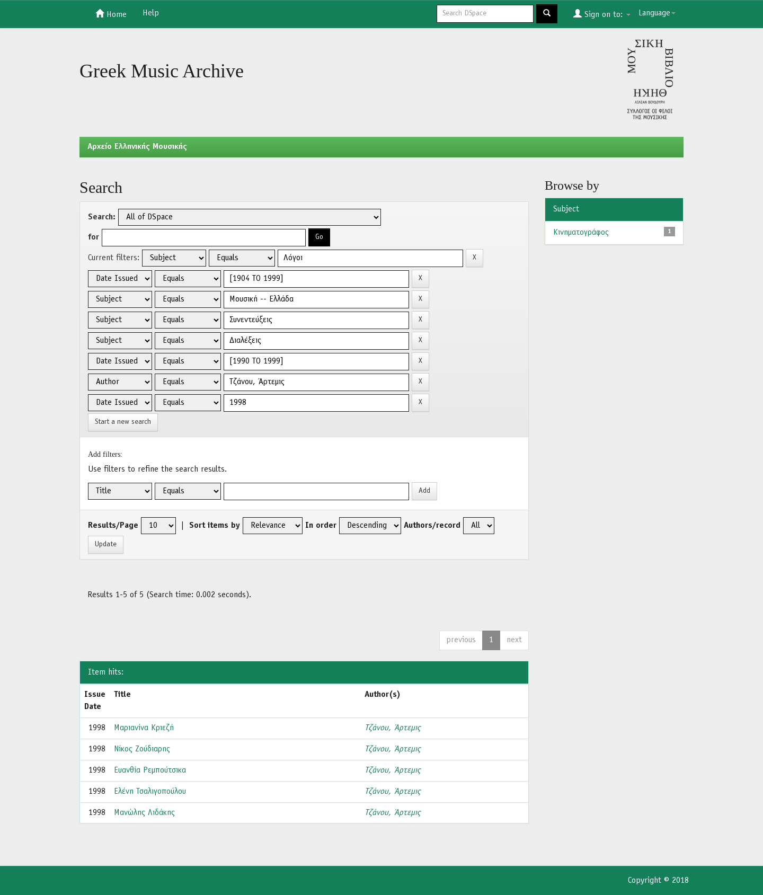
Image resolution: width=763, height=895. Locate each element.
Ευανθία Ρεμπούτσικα (150, 770)
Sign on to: (602, 13)
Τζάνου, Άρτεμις (392, 728)
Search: (102, 217)
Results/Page (113, 525)
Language (657, 13)
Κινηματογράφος (581, 232)
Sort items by (214, 525)
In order (320, 525)
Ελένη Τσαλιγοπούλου (150, 791)
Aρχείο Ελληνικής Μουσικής (137, 147)
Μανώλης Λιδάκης (144, 813)
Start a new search (123, 422)
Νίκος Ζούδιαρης (142, 749)
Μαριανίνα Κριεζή (144, 728)
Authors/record (432, 525)
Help (151, 13)
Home (111, 13)
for (93, 237)
